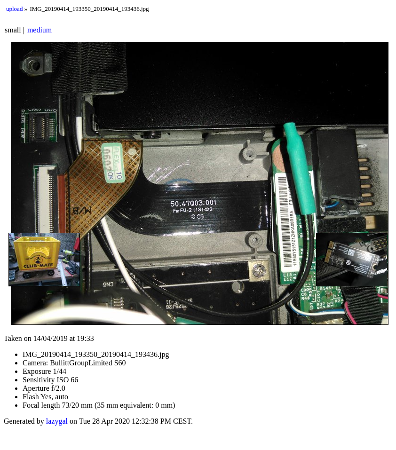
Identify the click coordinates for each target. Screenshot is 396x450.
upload (14, 8)
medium (39, 30)
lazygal (57, 421)
